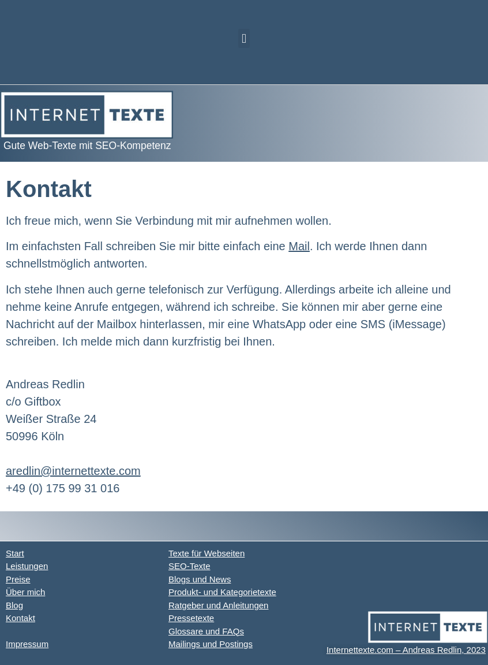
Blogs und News (199, 579)
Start (15, 553)
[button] (243, 38)
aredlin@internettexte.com (73, 471)
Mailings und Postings (210, 644)
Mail (299, 246)
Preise (18, 579)
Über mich (25, 592)
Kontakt (20, 618)
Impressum (27, 644)
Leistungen (27, 566)
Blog (14, 605)
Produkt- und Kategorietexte (222, 592)
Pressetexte (191, 618)
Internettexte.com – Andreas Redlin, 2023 (406, 650)
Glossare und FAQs (206, 631)
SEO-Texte (189, 566)
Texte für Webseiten (206, 553)
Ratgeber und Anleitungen (218, 605)
